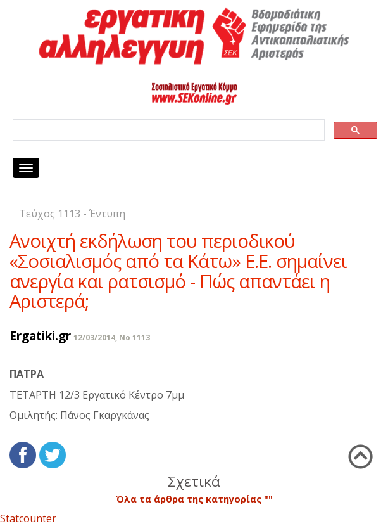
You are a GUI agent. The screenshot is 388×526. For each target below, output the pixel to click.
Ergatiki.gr (40, 335)
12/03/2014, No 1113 (111, 337)
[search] (167, 130)
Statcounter (28, 518)
